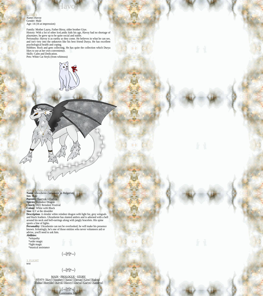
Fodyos (53, 199)
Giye (87, 279)
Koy (48, 279)
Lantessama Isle (68, 293)
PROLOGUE (68, 276)
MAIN (54, 276)
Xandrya (97, 282)
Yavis (68, 279)
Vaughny (58, 279)
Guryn (87, 282)
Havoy (68, 282)
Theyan (78, 279)
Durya (77, 282)
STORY (81, 276)
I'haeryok (42, 199)
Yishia (38, 282)
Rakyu (95, 279)
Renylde (48, 282)
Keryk (59, 282)
